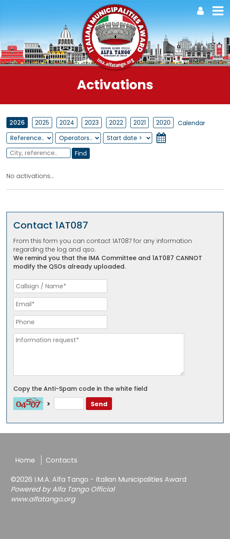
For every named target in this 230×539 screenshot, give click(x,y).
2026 (17, 122)
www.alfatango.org (43, 499)
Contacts (61, 460)
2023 (92, 122)
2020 (163, 122)
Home (25, 460)
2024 (66, 122)
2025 (42, 122)
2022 (116, 122)
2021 (139, 122)
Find (81, 153)
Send (99, 404)
